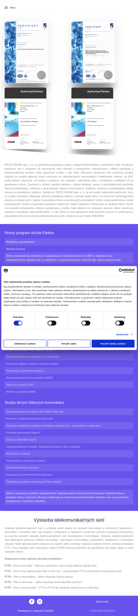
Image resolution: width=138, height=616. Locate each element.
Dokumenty (102, 601)
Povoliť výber (69, 343)
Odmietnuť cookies (24, 343)
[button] (10, 7)
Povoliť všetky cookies (113, 343)
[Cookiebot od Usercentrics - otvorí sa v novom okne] (120, 270)
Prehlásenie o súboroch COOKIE (36, 611)
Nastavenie (122, 334)
